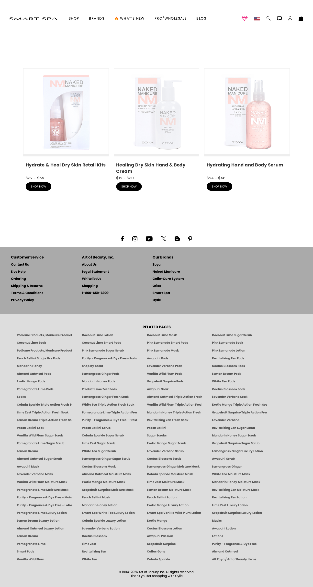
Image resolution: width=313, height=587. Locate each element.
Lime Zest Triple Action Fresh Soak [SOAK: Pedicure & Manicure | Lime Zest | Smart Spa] (42, 412)
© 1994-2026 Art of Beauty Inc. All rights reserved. (156, 574)
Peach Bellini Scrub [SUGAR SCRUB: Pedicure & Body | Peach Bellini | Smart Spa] (96, 427)
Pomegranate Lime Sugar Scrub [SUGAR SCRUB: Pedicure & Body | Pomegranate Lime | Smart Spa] (40, 443)
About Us (89, 264)
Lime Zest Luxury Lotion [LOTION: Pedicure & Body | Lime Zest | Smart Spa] (230, 505)
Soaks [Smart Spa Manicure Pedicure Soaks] (21, 396)
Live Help (18, 271)
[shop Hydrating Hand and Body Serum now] (247, 120)
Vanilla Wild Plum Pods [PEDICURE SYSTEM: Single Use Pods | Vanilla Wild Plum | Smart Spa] (164, 373)
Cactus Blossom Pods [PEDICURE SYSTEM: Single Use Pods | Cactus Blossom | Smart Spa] (228, 365)
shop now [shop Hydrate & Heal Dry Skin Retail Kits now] (38, 186)
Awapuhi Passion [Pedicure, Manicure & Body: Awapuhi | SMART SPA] (160, 536)
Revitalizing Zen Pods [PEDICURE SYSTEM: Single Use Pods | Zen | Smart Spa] (228, 358)
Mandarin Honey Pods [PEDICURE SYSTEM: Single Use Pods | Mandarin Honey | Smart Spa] (98, 381)
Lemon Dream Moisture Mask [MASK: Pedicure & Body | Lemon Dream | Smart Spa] (169, 489)
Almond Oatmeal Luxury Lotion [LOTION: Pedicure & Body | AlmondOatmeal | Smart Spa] (40, 528)
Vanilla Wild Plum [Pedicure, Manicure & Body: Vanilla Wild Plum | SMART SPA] (30, 559)
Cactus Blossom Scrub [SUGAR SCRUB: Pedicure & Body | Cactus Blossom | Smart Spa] (164, 458)
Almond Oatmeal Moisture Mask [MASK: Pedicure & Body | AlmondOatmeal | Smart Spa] (106, 474)
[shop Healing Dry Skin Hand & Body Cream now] (156, 121)
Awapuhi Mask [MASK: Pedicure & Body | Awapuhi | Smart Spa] (28, 466)
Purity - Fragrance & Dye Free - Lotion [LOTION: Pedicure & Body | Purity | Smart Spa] (44, 505)
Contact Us (20, 264)
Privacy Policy (22, 300)
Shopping (90, 286)
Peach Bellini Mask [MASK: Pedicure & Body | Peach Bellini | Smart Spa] (96, 497)
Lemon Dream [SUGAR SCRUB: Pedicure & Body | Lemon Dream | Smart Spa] (27, 451)
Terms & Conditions (27, 293)
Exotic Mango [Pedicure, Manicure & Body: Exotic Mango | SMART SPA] (157, 520)
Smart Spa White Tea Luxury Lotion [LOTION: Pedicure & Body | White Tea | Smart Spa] (108, 512)
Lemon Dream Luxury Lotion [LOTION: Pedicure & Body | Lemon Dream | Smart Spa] (38, 520)
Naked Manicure (166, 271)
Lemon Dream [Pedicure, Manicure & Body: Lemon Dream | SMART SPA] (27, 536)
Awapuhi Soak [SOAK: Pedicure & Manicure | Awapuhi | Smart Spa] (157, 389)
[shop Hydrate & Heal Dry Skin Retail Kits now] (66, 120)
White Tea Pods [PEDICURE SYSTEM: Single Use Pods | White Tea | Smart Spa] (223, 381)
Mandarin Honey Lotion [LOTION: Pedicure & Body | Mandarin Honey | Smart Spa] (99, 505)
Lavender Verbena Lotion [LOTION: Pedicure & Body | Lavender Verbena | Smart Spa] (101, 528)
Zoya (157, 264)
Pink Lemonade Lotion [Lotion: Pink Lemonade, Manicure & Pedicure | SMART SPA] (228, 350)
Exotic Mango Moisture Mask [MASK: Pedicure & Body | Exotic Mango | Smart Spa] (103, 482)
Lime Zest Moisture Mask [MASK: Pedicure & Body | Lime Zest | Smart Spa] (165, 482)
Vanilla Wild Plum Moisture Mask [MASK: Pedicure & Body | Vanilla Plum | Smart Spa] (42, 482)
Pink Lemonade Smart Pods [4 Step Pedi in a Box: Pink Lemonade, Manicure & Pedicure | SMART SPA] (167, 342)
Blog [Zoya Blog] (201, 18)
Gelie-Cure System (168, 279)
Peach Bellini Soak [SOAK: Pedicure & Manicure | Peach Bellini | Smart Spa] (30, 427)
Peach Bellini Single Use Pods (38, 358)
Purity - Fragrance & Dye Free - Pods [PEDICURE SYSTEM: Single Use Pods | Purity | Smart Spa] (109, 358)
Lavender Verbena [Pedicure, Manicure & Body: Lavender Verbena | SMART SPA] (225, 420)
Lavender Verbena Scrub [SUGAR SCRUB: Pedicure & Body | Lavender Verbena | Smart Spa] (165, 451)
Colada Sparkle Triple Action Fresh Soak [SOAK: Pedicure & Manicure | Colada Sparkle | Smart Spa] (44, 404)
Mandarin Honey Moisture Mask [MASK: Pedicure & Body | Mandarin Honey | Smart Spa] (236, 482)
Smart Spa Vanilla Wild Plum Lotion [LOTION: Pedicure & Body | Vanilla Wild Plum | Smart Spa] (174, 512)
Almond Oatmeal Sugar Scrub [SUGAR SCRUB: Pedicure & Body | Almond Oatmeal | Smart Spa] (39, 458)
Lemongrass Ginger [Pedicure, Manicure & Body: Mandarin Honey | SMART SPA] (227, 466)
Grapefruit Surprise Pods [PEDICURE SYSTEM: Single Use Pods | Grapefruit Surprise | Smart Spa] (165, 381)
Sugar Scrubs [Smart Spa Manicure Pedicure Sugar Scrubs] (157, 435)
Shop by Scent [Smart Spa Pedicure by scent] (92, 365)
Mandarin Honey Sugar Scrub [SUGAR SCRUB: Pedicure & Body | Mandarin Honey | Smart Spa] (234, 435)
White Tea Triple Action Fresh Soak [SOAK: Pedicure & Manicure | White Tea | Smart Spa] (108, 404)
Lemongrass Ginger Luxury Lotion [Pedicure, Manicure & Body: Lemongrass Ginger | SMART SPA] (237, 451)
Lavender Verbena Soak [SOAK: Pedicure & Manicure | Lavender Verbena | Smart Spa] (229, 396)
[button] (33, 18)
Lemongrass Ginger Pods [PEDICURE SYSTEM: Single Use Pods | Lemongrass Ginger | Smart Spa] (101, 373)
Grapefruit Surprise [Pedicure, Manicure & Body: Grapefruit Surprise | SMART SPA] (161, 543)
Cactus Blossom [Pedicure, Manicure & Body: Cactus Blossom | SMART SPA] (94, 536)
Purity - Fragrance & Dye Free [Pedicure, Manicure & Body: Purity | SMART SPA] (234, 543)
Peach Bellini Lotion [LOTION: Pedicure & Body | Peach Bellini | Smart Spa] (162, 497)
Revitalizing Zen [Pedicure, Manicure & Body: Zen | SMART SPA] (94, 551)
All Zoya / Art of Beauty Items (234, 559)
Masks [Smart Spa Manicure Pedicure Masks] (217, 520)
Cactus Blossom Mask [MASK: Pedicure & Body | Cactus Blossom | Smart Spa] (99, 466)
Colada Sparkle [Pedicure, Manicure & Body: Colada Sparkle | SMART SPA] (158, 559)
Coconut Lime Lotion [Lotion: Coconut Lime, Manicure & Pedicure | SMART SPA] (97, 335)
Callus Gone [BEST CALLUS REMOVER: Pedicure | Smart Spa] (156, 551)
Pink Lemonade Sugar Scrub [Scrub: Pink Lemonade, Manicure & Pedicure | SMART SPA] (103, 350)
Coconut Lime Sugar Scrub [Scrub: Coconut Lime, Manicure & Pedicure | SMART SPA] (232, 335)
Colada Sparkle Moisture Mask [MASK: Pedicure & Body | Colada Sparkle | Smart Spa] (170, 474)
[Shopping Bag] (301, 19)
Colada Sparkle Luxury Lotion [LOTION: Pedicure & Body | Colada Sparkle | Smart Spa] (104, 520)
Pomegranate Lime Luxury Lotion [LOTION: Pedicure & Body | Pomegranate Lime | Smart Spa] (42, 512)
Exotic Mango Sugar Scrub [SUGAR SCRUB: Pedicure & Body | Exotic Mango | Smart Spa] (166, 443)
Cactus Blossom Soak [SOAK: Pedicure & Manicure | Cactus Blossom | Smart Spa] (228, 389)
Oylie (157, 300)
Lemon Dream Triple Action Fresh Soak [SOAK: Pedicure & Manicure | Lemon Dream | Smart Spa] (44, 420)
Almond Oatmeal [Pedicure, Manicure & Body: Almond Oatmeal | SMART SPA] (225, 551)
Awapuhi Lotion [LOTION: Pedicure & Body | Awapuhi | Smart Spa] (224, 528)
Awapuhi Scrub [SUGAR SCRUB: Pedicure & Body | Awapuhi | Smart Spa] (223, 458)
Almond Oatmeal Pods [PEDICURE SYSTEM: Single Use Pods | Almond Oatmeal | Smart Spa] (34, 373)
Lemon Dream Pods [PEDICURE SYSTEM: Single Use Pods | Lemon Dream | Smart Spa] (226, 373)
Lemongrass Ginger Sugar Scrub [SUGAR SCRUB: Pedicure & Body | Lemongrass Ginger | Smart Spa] (106, 458)
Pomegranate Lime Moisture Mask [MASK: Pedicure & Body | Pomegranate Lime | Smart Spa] (42, 489)
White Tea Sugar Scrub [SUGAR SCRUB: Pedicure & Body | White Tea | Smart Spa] (99, 451)
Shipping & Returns (27, 286)
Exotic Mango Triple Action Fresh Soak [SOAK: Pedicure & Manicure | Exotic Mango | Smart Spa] (239, 404)
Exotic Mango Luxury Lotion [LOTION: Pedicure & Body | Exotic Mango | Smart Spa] (168, 505)
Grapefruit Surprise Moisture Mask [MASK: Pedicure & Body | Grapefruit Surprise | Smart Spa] (108, 489)
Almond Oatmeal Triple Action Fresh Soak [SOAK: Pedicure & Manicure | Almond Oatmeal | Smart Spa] (174, 396)
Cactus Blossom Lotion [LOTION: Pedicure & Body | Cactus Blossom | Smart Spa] (164, 528)
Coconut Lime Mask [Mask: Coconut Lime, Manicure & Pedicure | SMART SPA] (162, 335)
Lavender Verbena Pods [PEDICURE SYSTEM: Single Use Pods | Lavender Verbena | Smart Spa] (164, 365)
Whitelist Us (91, 279)
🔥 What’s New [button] (129, 18)
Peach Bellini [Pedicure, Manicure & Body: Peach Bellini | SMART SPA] (156, 427)
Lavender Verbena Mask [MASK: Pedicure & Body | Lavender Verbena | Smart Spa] (35, 474)
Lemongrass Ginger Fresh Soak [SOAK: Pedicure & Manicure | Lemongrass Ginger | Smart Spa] (105, 396)
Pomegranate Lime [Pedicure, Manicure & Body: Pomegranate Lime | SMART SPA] (31, 543)
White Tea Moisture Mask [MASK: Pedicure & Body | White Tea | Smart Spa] (231, 474)
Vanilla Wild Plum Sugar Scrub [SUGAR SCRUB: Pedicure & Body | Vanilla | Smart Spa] (40, 435)
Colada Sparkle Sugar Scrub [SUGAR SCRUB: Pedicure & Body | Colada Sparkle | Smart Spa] (103, 435)
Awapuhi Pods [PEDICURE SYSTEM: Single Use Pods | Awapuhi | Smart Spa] (157, 358)
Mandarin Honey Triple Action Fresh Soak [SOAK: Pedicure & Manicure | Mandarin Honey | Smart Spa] (174, 412)
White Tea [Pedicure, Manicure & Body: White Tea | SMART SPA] (89, 559)
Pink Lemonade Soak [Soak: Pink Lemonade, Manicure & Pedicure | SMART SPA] (227, 342)
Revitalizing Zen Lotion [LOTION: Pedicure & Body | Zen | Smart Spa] (229, 497)
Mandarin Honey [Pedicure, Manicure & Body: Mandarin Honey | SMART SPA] (29, 365)
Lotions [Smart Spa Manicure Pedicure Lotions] (217, 536)
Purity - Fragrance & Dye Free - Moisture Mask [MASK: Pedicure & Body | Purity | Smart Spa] (44, 497)
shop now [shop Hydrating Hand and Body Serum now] (219, 186)
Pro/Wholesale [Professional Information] (171, 18)
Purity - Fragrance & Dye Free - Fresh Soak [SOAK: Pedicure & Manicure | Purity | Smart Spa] (109, 420)
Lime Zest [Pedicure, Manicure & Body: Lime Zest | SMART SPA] (89, 543)
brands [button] (96, 18)
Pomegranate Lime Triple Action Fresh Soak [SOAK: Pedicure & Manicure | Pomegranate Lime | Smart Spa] (109, 412)
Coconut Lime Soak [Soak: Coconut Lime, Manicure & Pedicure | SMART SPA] (31, 342)
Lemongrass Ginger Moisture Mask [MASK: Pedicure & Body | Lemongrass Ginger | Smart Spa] (173, 466)
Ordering (18, 279)
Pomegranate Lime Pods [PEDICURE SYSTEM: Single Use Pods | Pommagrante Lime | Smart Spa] (35, 389)
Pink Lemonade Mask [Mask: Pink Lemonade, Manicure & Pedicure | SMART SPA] (163, 350)
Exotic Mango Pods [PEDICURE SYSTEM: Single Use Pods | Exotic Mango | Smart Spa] (31, 381)
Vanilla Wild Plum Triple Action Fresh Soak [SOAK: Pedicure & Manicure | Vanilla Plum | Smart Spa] (174, 404)
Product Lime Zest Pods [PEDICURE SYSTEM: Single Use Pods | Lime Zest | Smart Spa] (99, 389)
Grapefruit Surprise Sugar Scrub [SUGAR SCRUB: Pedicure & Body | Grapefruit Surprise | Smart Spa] (235, 443)
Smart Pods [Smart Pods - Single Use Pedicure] (25, 551)
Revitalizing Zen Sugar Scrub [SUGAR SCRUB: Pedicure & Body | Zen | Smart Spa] (233, 427)
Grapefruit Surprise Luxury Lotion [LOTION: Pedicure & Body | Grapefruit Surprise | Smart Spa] (237, 512)
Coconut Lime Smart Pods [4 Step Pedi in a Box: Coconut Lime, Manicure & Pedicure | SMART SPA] (101, 342)
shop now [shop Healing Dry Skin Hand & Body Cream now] (129, 186)
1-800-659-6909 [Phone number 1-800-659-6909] (95, 293)
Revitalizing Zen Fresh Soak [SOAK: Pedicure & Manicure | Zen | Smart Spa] (167, 420)
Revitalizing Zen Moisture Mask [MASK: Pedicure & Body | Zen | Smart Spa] (235, 489)
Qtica (157, 286)
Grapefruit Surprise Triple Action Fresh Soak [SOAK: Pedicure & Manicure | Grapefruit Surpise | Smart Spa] (239, 412)
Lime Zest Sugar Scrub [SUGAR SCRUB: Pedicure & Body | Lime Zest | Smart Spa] (98, 443)
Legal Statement (95, 271)
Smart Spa (161, 293)
